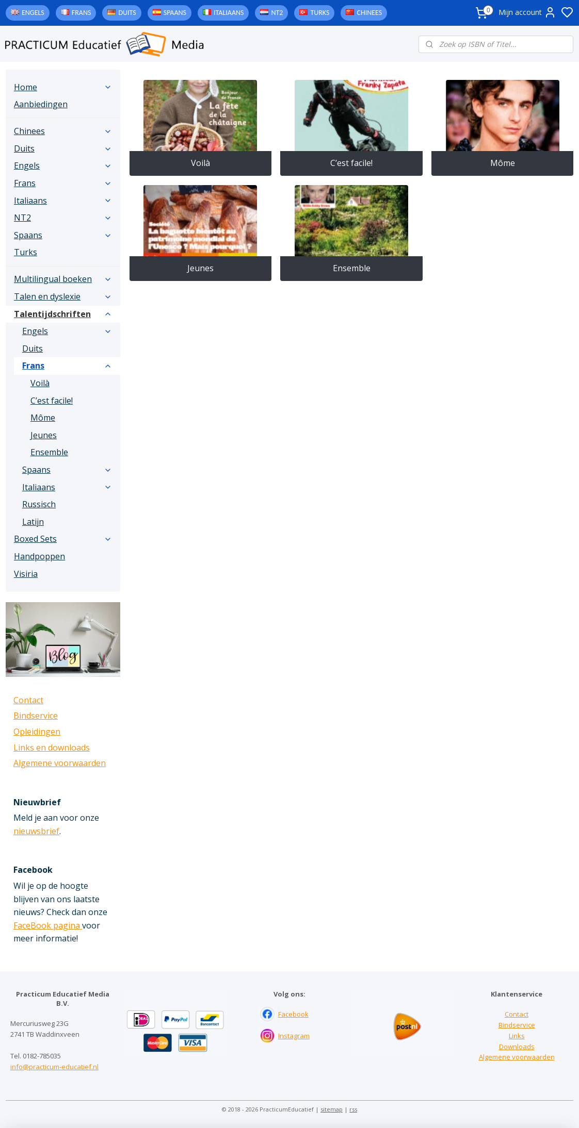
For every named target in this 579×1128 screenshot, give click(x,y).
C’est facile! (351, 163)
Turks (319, 12)
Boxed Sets (63, 538)
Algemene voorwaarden (59, 763)
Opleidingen (36, 731)
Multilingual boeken (63, 279)
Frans (81, 12)
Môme (502, 163)
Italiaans (229, 12)
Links (517, 1035)
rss (353, 1109)
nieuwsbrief (36, 831)
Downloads (517, 1046)
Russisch (39, 504)
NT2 (277, 12)
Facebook (293, 1014)
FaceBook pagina (47, 925)
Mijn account (527, 12)
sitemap (331, 1109)
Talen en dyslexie (63, 296)
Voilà (200, 163)
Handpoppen (39, 556)
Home (63, 87)
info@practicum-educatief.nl (54, 1066)
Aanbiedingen (41, 104)
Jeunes (200, 268)
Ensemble (351, 268)
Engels (33, 12)
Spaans (175, 12)
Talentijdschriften (63, 314)
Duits (127, 12)
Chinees (369, 12)
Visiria (26, 573)
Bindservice (35, 715)
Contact (28, 700)
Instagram (294, 1035)
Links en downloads (51, 747)
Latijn (33, 521)
